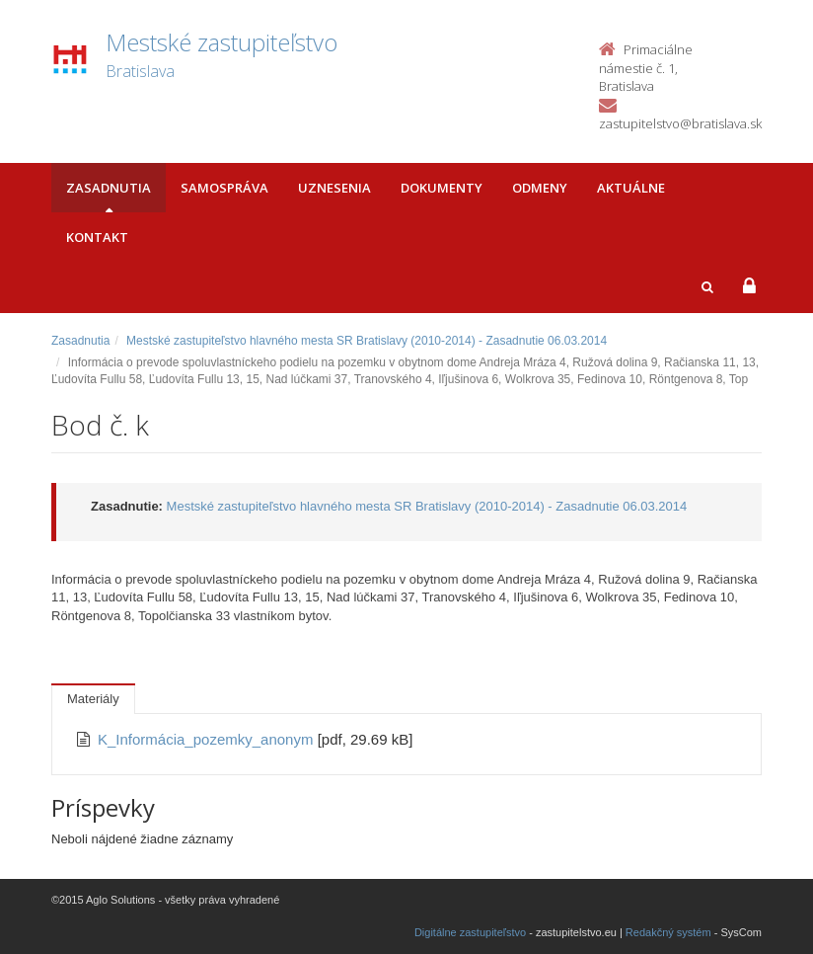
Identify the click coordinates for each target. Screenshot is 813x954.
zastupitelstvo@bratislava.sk (680, 123)
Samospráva (224, 188)
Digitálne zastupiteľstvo (470, 932)
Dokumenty (441, 188)
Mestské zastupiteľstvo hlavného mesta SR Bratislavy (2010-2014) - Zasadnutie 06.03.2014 (366, 341)
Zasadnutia (108, 188)
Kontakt (97, 237)
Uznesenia (334, 188)
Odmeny (539, 188)
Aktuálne (631, 188)
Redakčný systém (668, 932)
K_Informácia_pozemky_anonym (208, 739)
